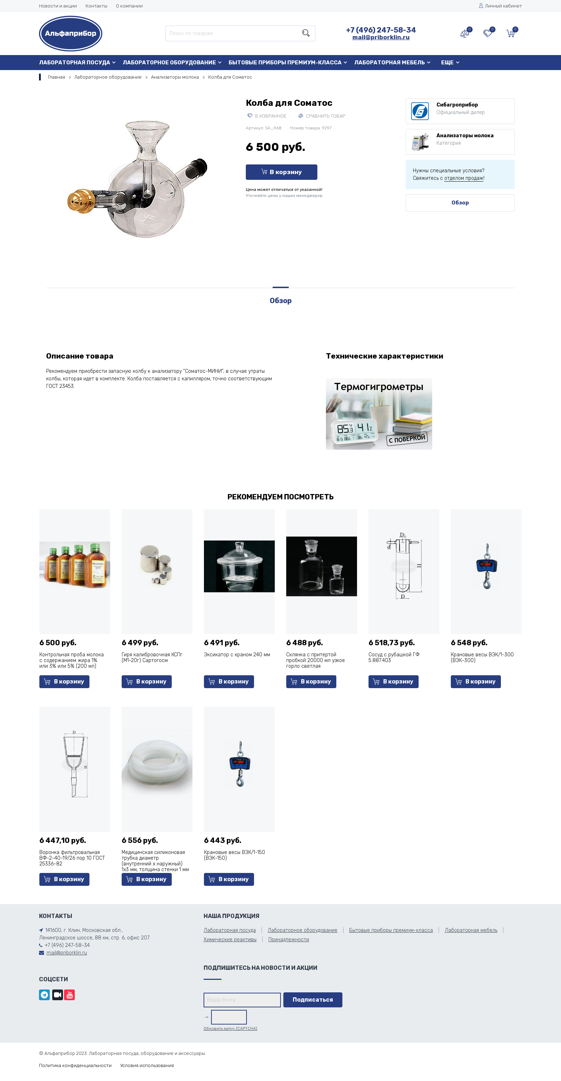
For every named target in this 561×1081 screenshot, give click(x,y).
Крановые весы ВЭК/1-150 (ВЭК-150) (234, 855)
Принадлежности (288, 940)
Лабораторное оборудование (169, 62)
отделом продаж (463, 178)
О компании (129, 6)
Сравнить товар (321, 116)
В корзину (281, 172)
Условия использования (147, 1065)
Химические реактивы (230, 940)
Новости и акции (58, 6)
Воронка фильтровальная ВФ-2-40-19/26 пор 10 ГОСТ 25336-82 (72, 858)
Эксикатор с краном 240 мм (237, 655)
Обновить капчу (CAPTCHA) (230, 1028)
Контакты (96, 6)
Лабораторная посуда (74, 62)
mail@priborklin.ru (381, 37)
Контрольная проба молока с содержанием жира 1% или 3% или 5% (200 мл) (71, 660)
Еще (447, 62)
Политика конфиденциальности (75, 1065)
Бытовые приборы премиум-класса (285, 62)
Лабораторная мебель (389, 62)
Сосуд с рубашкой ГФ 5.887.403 (394, 657)
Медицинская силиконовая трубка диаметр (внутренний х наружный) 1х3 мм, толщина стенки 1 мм (155, 861)
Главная (56, 77)
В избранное (267, 116)
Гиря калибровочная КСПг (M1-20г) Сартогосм (152, 657)
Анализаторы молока (175, 77)
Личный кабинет (500, 6)
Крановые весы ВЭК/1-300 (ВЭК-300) (482, 657)
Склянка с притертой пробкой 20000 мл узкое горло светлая (315, 660)
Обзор (460, 202)
